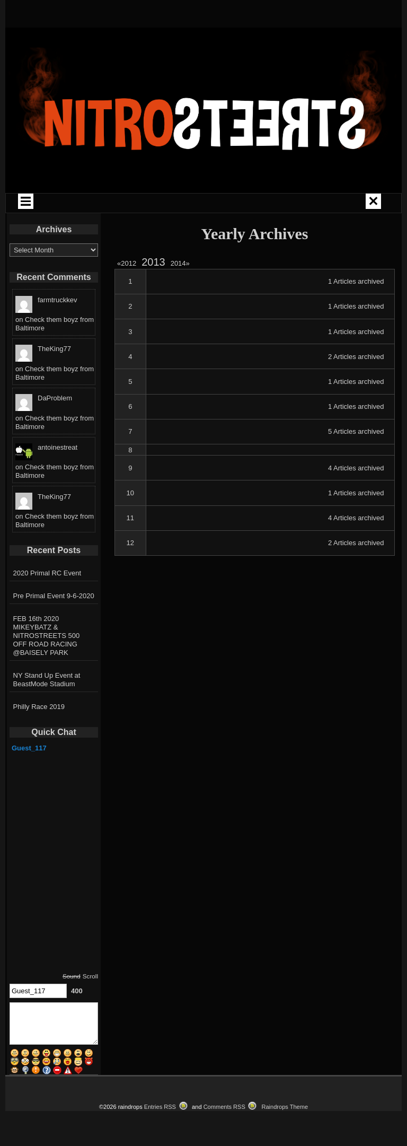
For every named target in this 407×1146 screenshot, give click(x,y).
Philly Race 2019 (39, 707)
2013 (153, 262)
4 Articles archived (356, 468)
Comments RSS (224, 1107)
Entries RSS (160, 1107)
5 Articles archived (356, 431)
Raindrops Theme (284, 1107)
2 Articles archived (356, 357)
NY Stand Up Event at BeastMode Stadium (47, 679)
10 (130, 493)
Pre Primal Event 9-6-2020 (53, 596)
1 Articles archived (356, 281)
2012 (128, 263)
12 (130, 543)
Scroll (90, 976)
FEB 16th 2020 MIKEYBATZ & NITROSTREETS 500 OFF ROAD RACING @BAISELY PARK (46, 636)
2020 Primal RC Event (47, 573)
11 (130, 518)
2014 (180, 263)
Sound (72, 976)
